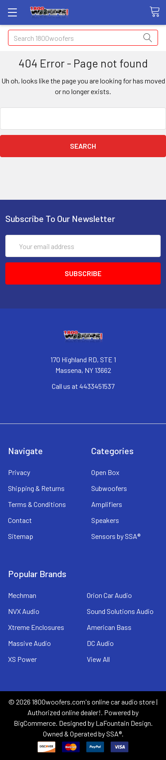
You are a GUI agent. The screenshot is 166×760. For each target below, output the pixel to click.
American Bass (109, 627)
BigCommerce (35, 723)
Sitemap (20, 536)
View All (98, 659)
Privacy (19, 472)
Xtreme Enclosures (36, 627)
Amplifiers (106, 504)
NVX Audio (23, 611)
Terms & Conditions (37, 504)
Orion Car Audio (109, 595)
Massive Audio (29, 643)
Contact (20, 520)
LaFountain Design (123, 723)
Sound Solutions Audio (120, 611)
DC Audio (100, 643)
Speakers (105, 520)
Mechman (22, 595)
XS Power (22, 659)
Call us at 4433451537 (83, 386)
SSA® (114, 733)
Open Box (105, 472)
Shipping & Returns (36, 488)
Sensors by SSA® (115, 536)
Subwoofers (109, 488)
